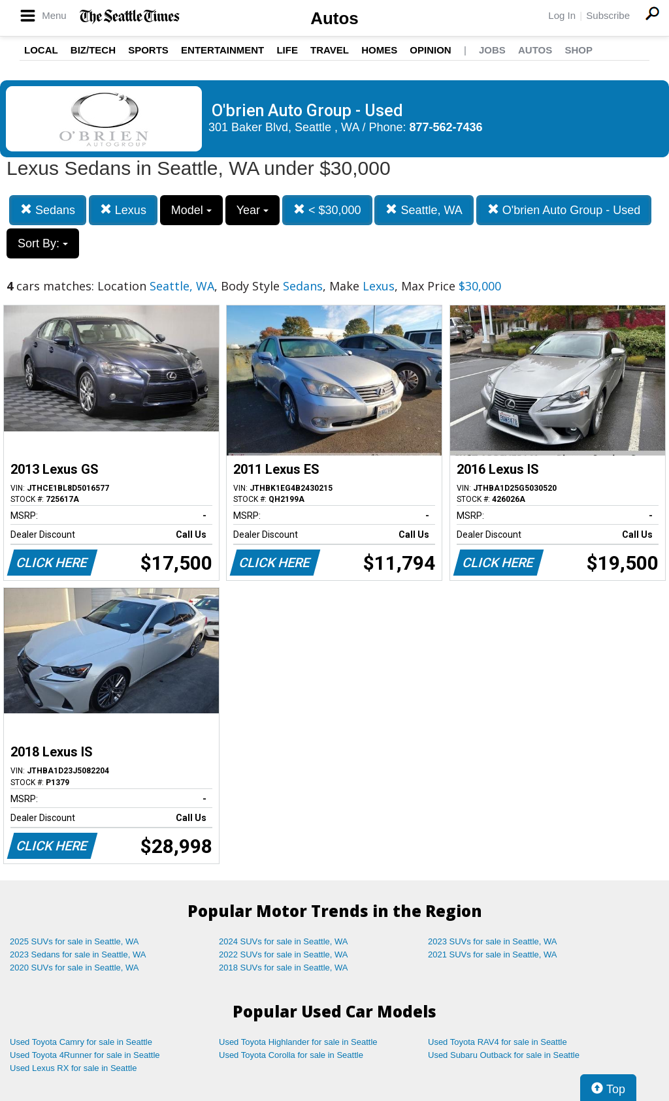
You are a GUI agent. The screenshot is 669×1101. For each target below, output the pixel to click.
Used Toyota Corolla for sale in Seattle (291, 1055)
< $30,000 (327, 210)
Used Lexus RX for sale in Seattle (73, 1068)
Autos (334, 18)
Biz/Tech (93, 49)
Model (191, 210)
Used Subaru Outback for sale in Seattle (503, 1055)
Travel (329, 49)
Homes (379, 49)
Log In (562, 15)
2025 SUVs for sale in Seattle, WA (74, 941)
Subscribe (608, 15)
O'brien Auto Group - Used (564, 210)
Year (253, 210)
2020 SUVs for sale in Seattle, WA (74, 967)
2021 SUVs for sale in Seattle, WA (492, 954)
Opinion (430, 49)
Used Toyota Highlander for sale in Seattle (298, 1042)
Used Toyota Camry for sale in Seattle (81, 1042)
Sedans (47, 210)
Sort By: (43, 243)
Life (287, 49)
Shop (578, 49)
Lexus (123, 210)
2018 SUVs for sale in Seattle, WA (283, 967)
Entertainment (222, 49)
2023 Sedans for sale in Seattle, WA (78, 954)
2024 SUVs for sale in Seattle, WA (283, 941)
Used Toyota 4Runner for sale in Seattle (85, 1055)
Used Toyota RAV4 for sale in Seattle (497, 1042)
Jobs (492, 49)
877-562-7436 (446, 127)
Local (41, 49)
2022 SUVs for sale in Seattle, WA (283, 954)
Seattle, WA (423, 210)
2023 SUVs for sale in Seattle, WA (492, 941)
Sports (148, 49)
